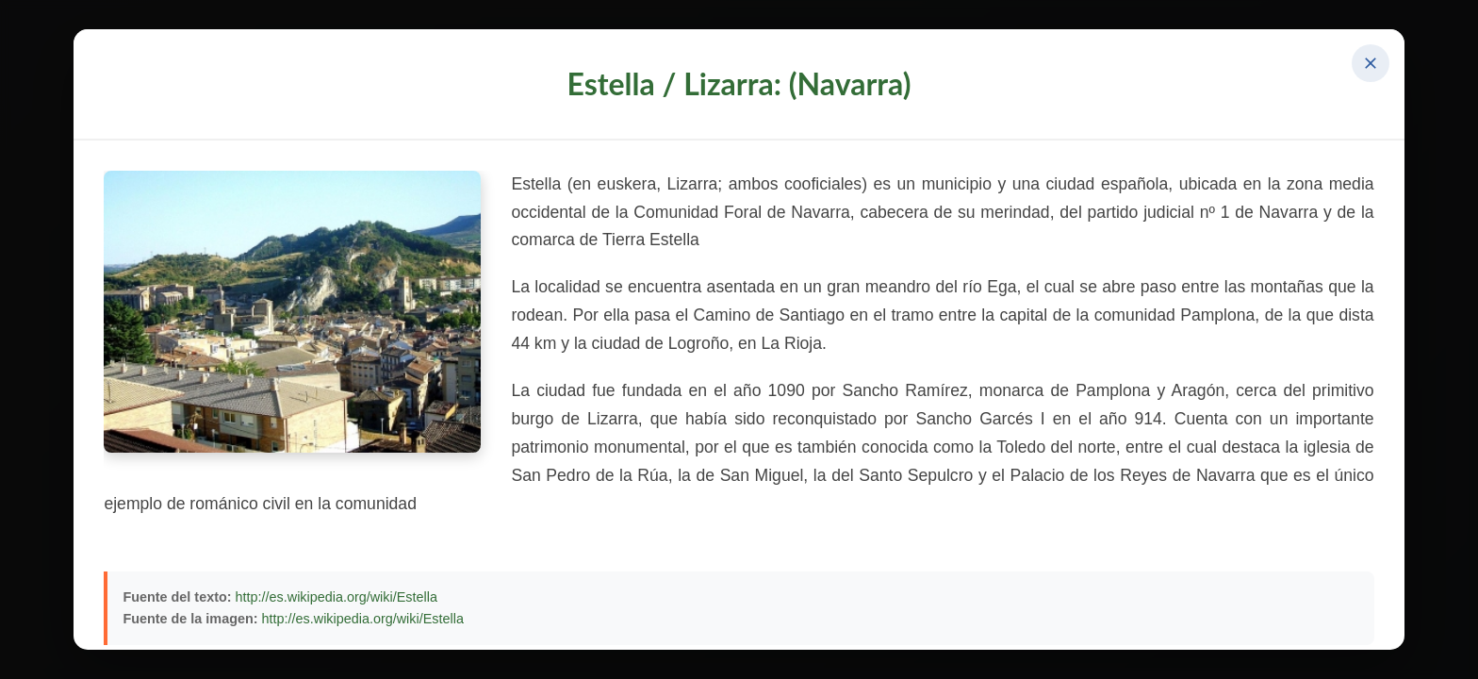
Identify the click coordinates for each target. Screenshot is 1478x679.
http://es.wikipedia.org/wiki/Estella (336, 596)
